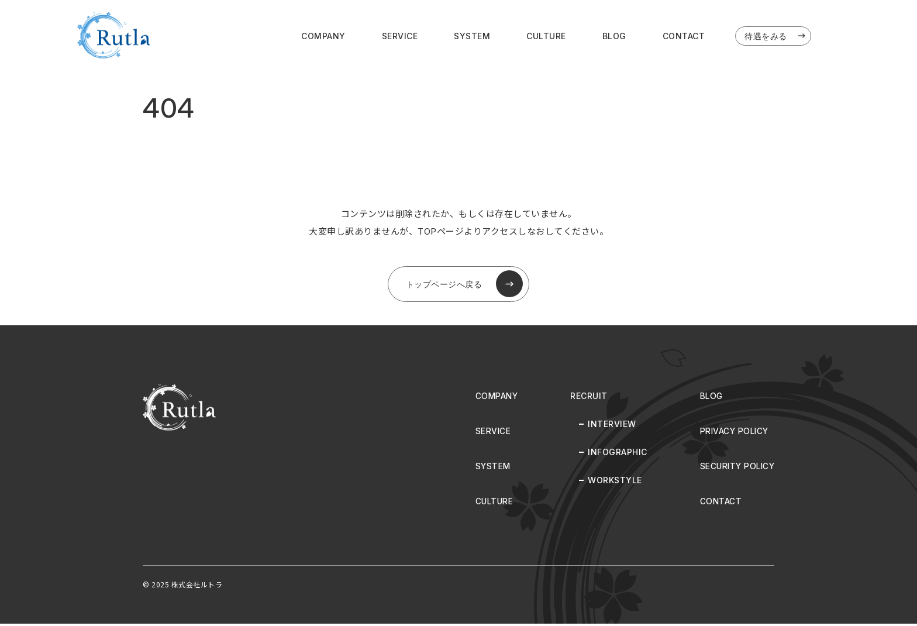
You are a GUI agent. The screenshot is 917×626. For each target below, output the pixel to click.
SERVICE (400, 36)
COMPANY (323, 36)
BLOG (614, 36)
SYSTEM (472, 36)
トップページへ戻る (464, 285)
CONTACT (684, 36)
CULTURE (546, 36)
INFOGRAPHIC (614, 454)
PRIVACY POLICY (732, 433)
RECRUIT (585, 398)
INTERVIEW (608, 426)
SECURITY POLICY (736, 468)
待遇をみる (776, 36)
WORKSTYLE (611, 482)
